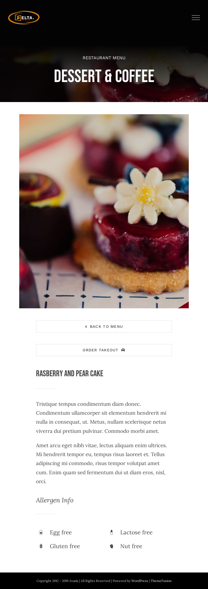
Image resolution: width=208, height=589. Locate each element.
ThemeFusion (161, 581)
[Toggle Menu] (196, 17)
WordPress (140, 581)
